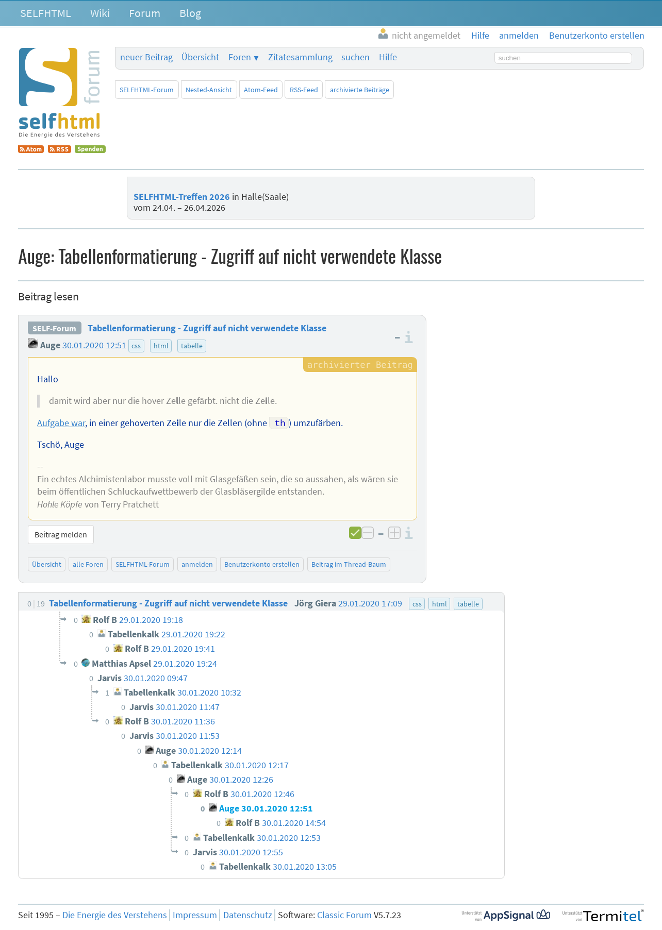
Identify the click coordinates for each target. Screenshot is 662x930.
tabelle (192, 345)
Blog (190, 13)
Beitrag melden (61, 534)
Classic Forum (344, 915)
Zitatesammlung (300, 57)
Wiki (100, 13)
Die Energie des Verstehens (114, 915)
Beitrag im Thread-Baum (348, 564)
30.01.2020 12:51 (94, 345)
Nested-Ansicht (209, 89)
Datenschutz (247, 915)
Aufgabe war (61, 423)
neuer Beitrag (146, 57)
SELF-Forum (54, 328)
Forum (144, 13)
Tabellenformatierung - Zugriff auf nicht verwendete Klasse (207, 328)
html (161, 345)
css (136, 345)
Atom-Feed (261, 89)
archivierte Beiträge (359, 89)
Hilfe (388, 57)
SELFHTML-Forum (147, 89)
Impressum (195, 915)
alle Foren (88, 564)
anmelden (197, 564)
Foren (239, 57)
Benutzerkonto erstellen (262, 564)
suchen (355, 57)
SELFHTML (45, 13)
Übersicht (200, 57)
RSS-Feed (304, 89)
